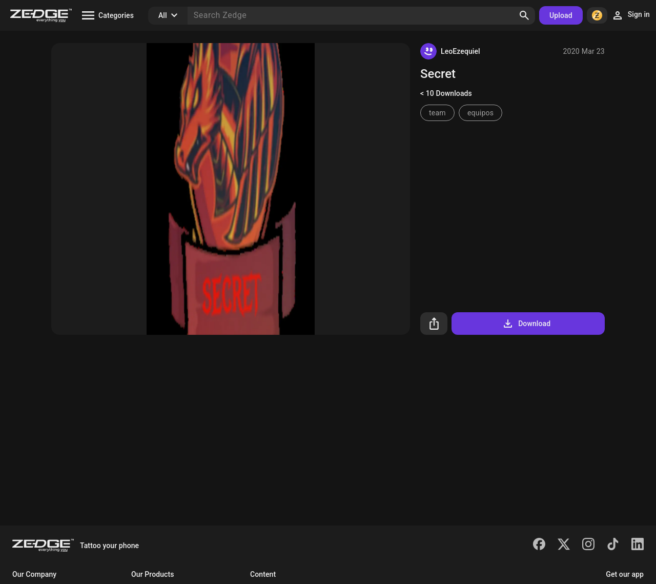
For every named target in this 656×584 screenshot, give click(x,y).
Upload (560, 15)
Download (526, 323)
